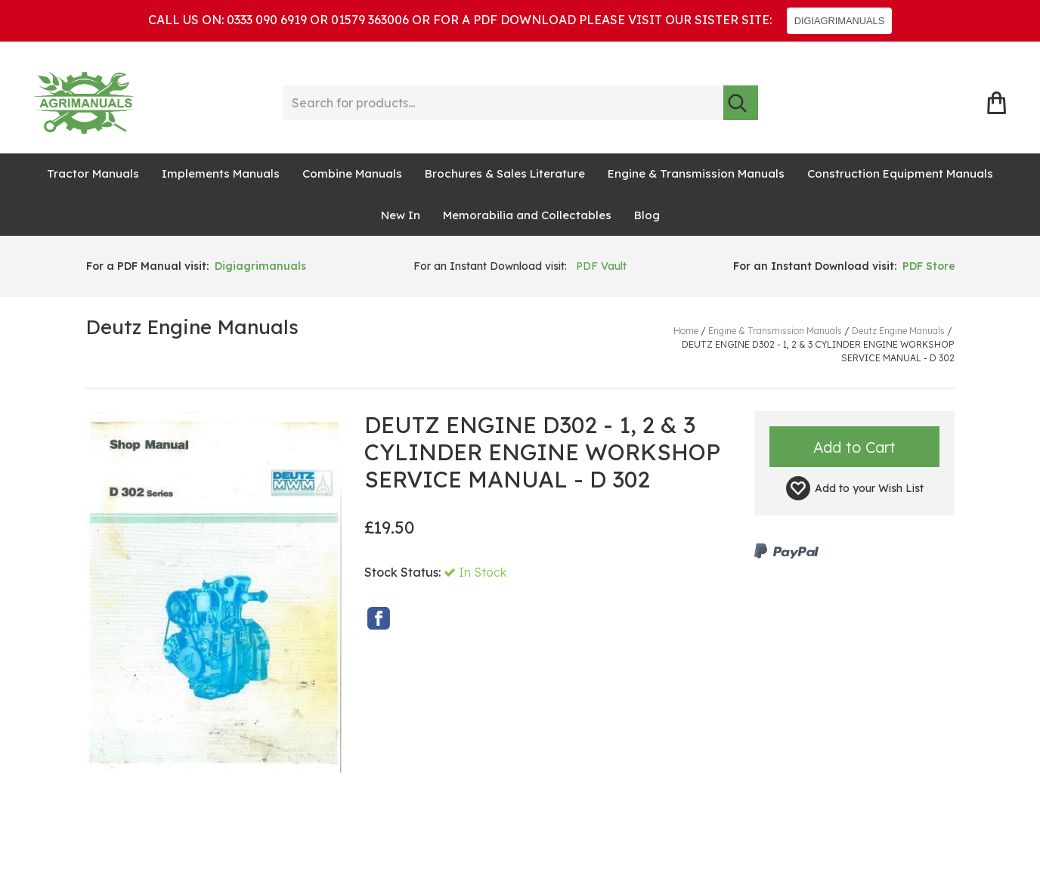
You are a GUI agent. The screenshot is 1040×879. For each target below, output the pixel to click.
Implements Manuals (221, 173)
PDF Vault (601, 266)
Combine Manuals (352, 173)
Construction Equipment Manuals (900, 173)
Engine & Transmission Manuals (696, 173)
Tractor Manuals (93, 173)
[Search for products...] (503, 102)
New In (400, 215)
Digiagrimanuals (260, 266)
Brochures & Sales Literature (505, 173)
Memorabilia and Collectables (527, 215)
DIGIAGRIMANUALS (839, 20)
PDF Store (928, 266)
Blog (647, 215)
